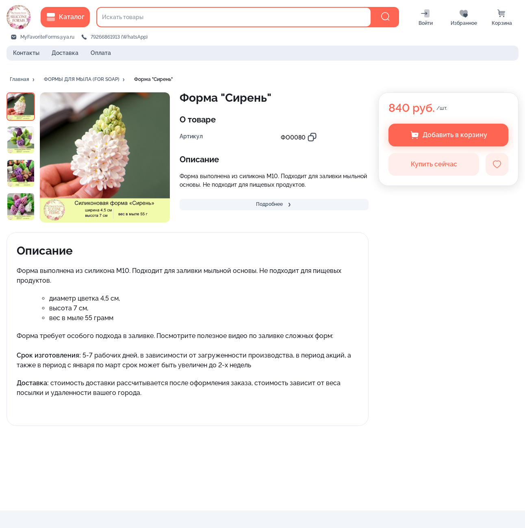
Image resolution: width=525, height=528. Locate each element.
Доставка (65, 53)
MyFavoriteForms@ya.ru (47, 37)
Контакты (26, 53)
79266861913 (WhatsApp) (119, 37)
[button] (23, 79)
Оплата (101, 53)
